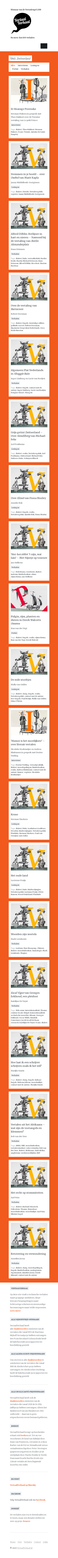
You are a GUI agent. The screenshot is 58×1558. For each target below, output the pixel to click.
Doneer (26, 1521)
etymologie (37, 951)
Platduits (15, 833)
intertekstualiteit (32, 1010)
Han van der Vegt (18, 640)
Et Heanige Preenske (23, 109)
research (15, 1023)
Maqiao (23, 953)
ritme (33, 574)
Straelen (14, 831)
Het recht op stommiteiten (27, 1192)
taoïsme (19, 948)
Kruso (14, 814)
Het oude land (19, 875)
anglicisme (15, 1153)
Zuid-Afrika (40, 1150)
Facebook (40, 1500)
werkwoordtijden (28, 1153)
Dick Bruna (20, 572)
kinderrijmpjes (25, 831)
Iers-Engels (16, 699)
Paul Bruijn (26, 699)
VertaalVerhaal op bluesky (23, 1485)
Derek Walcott (32, 640)
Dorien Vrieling (22, 765)
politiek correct (17, 325)
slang (24, 694)
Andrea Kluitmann (24, 770)
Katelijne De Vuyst (27, 1023)
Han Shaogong (30, 948)
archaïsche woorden (20, 1015)
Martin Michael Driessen (27, 261)
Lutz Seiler (23, 836)
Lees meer (15, 1311)
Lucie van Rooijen (38, 390)
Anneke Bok (29, 514)
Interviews (23, 65)
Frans (38, 1023)
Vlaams (44, 1010)
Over (20, 1542)
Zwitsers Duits (17, 458)
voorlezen (30, 572)
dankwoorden (21, 1329)
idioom (32, 1015)
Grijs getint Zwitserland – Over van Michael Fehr (28, 436)
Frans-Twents (24, 132)
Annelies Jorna (28, 1273)
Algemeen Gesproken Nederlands (25, 328)
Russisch (34, 1207)
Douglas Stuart (17, 393)
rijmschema (16, 577)
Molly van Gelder (39, 699)
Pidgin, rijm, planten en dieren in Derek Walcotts (26, 620)
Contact (37, 1542)
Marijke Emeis (36, 1085)
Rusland (25, 1207)
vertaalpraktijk (36, 765)
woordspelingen (24, 767)
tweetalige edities (36, 323)
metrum (14, 574)
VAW (23, 1146)
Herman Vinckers (26, 833)
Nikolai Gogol (17, 1214)
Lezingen (34, 65)
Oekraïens (15, 1209)
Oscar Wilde (24, 1018)
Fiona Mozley (40, 514)
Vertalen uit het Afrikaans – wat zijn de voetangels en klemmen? (28, 1128)
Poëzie (15, 69)
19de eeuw (20, 1010)
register (14, 194)
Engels (25, 323)
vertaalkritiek (34, 258)
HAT (38, 1153)
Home (13, 1542)
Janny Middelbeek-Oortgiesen (31, 194)
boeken (24, 1435)
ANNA (18, 1146)
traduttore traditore (36, 828)
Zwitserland (25, 456)
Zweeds (25, 192)
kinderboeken (24, 574)
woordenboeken (24, 951)
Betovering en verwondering (28, 1253)
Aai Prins (41, 1212)
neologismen (35, 1270)
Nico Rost (35, 263)
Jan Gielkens (27, 577)
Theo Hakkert (28, 129)
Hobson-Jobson (23, 1082)
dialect (19, 129)
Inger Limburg (23, 390)
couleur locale (17, 1013)
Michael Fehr (37, 456)
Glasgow (28, 393)
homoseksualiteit (37, 1013)
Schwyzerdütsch (31, 458)
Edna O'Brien (16, 701)
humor (20, 772)
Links (45, 1542)
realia (25, 453)
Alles (13, 65)
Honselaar (32, 1209)
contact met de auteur (34, 696)
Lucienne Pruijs (31, 892)
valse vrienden (32, 1148)
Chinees (40, 948)
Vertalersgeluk (36, 192)
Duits (24, 258)
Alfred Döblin (24, 263)
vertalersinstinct (18, 1148)
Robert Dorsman (32, 325)
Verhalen (25, 69)
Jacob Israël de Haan (30, 1020)
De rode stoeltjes (21, 679)
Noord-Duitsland (25, 894)
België (26, 1013)
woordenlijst (36, 1082)
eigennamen (16, 1273)
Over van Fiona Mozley (28, 498)
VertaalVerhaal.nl (24, 1548)
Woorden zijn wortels (24, 934)
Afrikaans (29, 1150)
